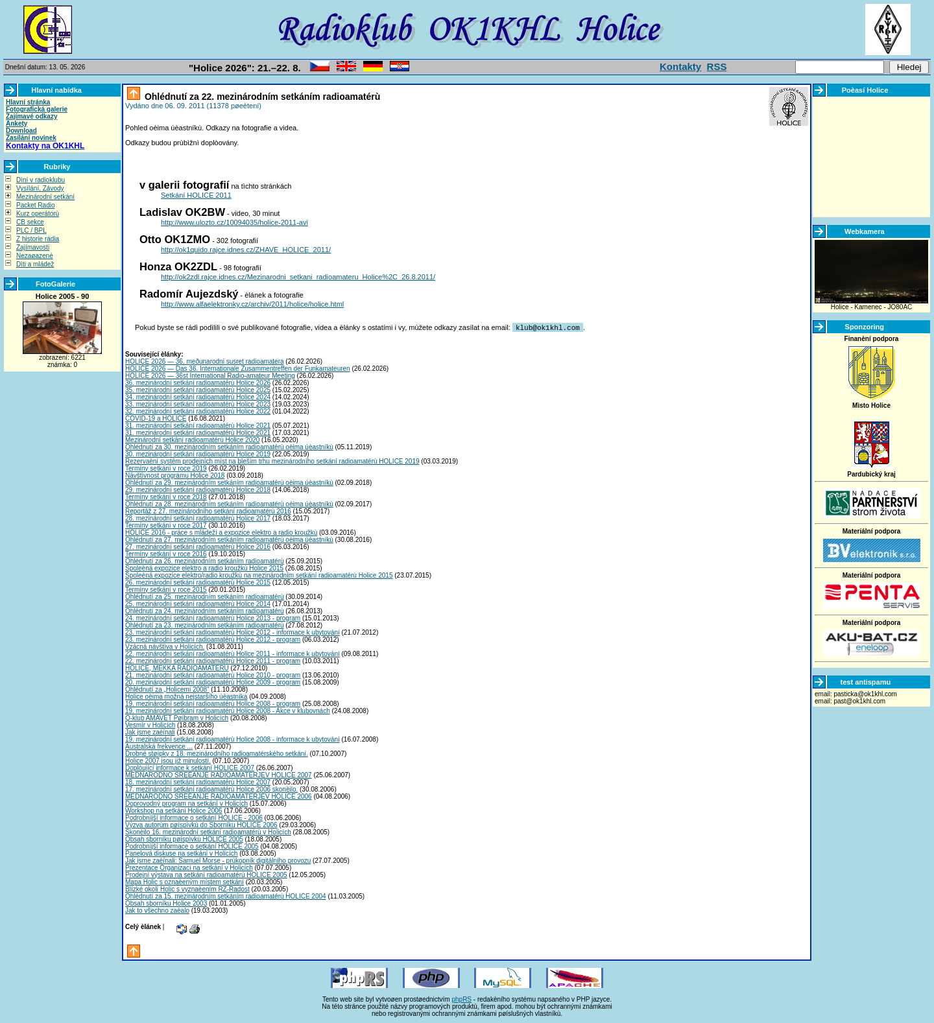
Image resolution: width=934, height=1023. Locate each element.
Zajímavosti (32, 247)
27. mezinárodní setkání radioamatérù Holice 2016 (197, 546)
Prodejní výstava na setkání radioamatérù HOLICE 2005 (206, 874)
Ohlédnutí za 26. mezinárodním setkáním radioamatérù (204, 560)
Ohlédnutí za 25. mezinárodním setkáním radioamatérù (204, 596)
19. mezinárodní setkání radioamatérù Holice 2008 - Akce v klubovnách (227, 710)
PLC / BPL (31, 230)
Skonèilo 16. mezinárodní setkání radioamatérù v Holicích (208, 831)
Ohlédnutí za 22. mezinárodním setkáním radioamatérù (261, 96)
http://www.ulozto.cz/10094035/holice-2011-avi (234, 222)
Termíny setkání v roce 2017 (166, 524)
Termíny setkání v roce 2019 (166, 467)
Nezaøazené (34, 255)
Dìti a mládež (35, 264)
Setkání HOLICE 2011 (196, 195)
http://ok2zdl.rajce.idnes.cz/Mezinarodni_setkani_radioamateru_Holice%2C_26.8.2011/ (298, 277)
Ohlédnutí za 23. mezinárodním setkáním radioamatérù (204, 624)
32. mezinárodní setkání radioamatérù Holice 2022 (197, 410)
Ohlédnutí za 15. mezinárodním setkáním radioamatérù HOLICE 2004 (225, 895)
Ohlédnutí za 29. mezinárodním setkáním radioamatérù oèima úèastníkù (229, 482)
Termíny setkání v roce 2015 (166, 589)
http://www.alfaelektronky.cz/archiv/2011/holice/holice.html (252, 304)
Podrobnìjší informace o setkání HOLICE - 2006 (194, 817)
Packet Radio (35, 205)
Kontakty (680, 66)
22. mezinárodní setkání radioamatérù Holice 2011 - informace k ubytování (232, 653)
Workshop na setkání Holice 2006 (173, 810)
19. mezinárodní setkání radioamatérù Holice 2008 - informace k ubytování (232, 738)
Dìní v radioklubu (40, 179)
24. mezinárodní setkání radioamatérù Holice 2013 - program (212, 617)
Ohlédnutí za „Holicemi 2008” (167, 688)
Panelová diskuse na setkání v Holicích (181, 852)
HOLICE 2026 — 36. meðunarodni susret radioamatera (204, 360)
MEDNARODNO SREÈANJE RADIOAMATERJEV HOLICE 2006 (218, 795)
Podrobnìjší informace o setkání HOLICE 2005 (192, 845)
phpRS (461, 998)
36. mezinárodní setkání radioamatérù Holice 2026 (197, 382)
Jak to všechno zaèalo (157, 909)
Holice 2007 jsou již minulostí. (168, 760)
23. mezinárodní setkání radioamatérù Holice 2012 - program (212, 638)
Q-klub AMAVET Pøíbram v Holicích (176, 717)
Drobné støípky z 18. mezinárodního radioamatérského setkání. (216, 753)
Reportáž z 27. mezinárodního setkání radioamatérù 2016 (208, 510)
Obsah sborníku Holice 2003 (166, 902)
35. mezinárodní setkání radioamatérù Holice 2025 (197, 389)
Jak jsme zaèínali (150, 731)
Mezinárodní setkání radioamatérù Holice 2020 (192, 439)
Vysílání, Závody (40, 188)
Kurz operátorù (37, 213)
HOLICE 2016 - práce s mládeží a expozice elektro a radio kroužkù (221, 531)
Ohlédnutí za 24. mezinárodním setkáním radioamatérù (204, 610)
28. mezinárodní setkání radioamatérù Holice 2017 (197, 517)
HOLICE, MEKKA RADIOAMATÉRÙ (177, 667)
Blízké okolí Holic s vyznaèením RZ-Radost (187, 888)
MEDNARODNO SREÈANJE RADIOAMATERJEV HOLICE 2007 (218, 774)
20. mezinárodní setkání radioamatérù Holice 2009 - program (212, 681)
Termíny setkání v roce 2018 (166, 496)
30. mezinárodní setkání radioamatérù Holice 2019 (197, 453)
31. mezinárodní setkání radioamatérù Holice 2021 (197, 425)
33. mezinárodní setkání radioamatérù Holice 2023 (197, 403)
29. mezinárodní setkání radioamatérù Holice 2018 (197, 489)
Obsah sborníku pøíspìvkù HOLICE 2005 (184, 838)
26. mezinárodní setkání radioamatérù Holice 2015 (197, 581)
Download (21, 130)
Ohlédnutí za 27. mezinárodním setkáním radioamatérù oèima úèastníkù (229, 539)
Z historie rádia (37, 238)
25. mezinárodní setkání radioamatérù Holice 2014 (197, 603)
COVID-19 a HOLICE (155, 417)
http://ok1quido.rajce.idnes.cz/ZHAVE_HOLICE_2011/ (246, 249)
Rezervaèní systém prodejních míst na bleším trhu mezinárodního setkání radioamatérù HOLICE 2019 (272, 460)
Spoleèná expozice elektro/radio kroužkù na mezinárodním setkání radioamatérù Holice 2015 (258, 574)
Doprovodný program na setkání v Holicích (186, 802)
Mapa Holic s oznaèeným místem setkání (184, 881)
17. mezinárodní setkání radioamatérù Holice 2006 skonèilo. (211, 788)
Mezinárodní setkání (45, 196)
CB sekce (30, 222)
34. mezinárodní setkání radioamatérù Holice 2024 (197, 396)
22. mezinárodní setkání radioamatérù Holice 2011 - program (212, 660)
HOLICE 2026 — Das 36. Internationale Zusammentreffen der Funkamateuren (237, 367)
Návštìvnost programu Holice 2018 (174, 474)
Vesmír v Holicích (150, 724)
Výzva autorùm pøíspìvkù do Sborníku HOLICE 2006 (201, 824)
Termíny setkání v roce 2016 (166, 553)
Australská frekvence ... (159, 745)
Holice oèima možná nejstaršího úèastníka (186, 696)
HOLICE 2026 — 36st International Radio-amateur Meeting (210, 375)
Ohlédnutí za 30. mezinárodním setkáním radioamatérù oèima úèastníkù (229, 446)
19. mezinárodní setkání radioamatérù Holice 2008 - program (212, 703)
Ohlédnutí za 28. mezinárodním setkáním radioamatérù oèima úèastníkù (229, 503)
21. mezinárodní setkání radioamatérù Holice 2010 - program (212, 674)
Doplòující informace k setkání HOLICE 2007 (189, 767)
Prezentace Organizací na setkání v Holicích (189, 867)
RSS (717, 66)
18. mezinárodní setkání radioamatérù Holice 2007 (197, 781)
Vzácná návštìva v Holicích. (164, 646)
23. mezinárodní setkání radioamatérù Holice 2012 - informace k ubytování (232, 631)
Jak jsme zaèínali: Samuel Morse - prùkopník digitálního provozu (218, 860)
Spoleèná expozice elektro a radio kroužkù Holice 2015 (204, 567)
